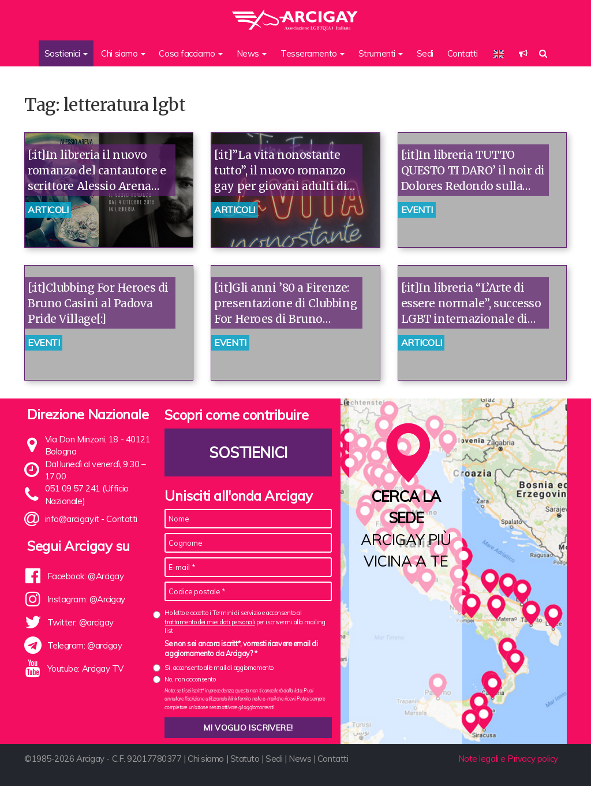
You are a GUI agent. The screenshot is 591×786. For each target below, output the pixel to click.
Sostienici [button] (66, 53)
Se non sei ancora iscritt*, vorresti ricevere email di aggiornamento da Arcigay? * (240, 648)
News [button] (252, 53)
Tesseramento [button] (312, 53)
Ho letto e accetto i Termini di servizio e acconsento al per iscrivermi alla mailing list (244, 622)
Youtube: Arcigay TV (85, 668)
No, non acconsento (189, 679)
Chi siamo (206, 758)
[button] (523, 53)
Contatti (462, 53)
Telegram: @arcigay (84, 645)
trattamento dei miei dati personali (209, 622)
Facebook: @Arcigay (85, 576)
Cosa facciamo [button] (191, 53)
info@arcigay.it (72, 518)
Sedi (425, 53)
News (300, 758)
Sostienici (249, 452)
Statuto (245, 758)
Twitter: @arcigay (80, 622)
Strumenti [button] (380, 53)
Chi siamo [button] (123, 53)
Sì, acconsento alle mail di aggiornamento (219, 668)
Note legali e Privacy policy (508, 758)
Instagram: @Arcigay (86, 599)
